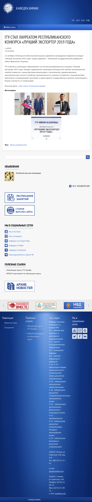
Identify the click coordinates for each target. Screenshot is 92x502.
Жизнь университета (18, 145)
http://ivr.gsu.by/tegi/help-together (18, 305)
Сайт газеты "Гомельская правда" (32, 86)
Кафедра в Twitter (16, 245)
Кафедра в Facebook (17, 250)
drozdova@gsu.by (56, 471)
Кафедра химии (27, 8)
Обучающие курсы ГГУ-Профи (18, 270)
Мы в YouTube (15, 231)
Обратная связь (10, 323)
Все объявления (81, 186)
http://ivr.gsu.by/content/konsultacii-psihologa (46, 305)
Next (89, 305)
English (82, 20)
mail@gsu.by (60, 493)
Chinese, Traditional (87, 20)
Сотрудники (9, 327)
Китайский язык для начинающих (28, 173)
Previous (3, 305)
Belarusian (77, 20)
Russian (73, 20)
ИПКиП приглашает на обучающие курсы (23, 273)
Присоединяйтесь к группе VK (21, 254)
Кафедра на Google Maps (19, 241)
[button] (9, 27)
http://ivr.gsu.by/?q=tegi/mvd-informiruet (74, 305)
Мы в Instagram (15, 236)
